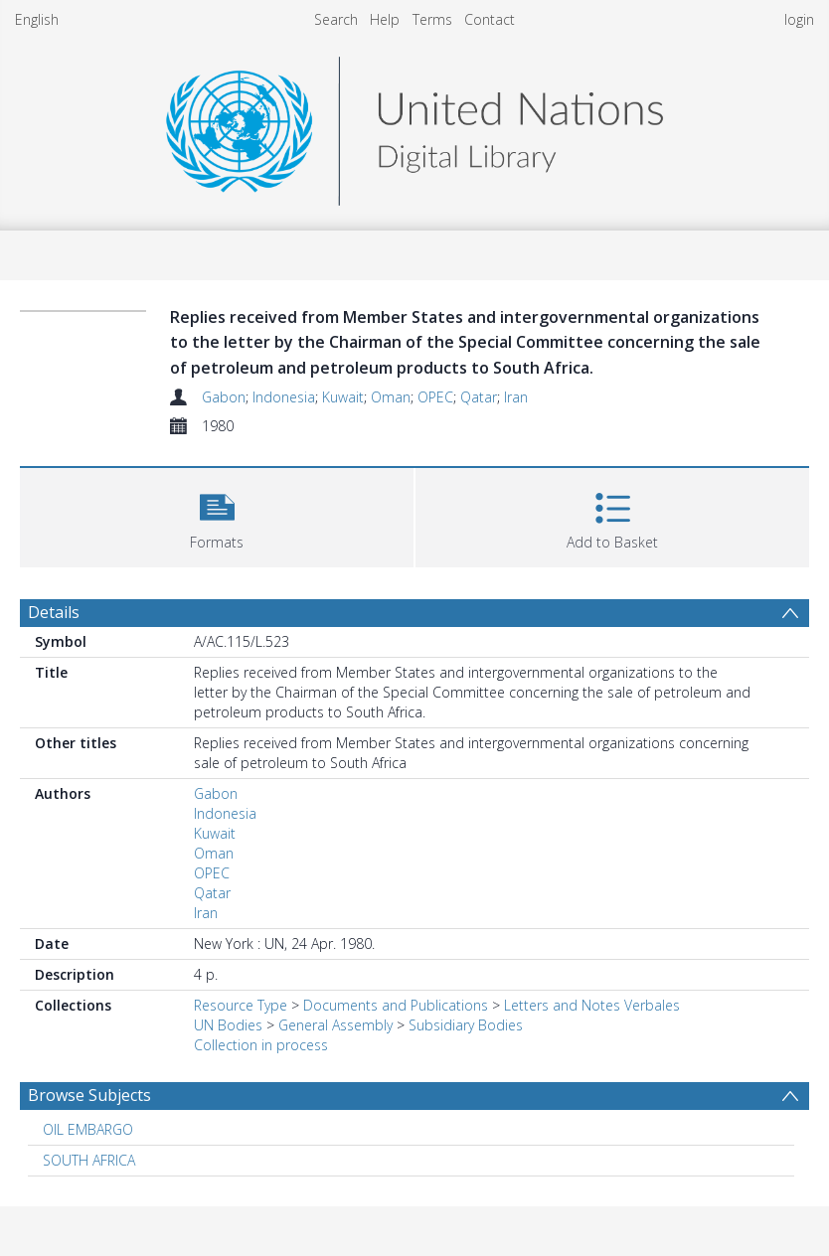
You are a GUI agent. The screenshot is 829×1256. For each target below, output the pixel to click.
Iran (516, 397)
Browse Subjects (89, 1095)
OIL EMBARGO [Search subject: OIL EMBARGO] (88, 1129)
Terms (432, 19)
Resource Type (240, 1005)
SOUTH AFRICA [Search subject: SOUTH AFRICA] (89, 1160)
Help (385, 19)
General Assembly (335, 1025)
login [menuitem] (799, 19)
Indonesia (283, 397)
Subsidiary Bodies (466, 1025)
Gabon (224, 397)
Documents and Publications (395, 1005)
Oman (391, 397)
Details (54, 612)
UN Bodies (228, 1025)
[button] (217, 515)
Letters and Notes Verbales (592, 1005)
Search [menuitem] (336, 19)
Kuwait (343, 397)
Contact (489, 19)
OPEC (435, 397)
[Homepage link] (414, 125)
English (37, 19)
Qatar (478, 397)
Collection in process (261, 1044)
